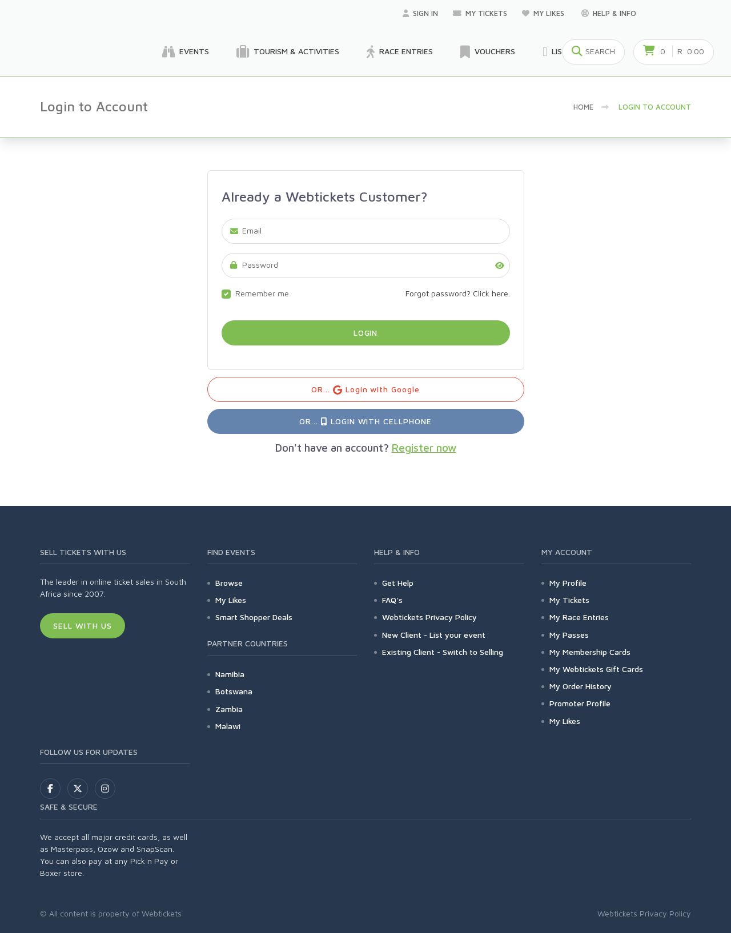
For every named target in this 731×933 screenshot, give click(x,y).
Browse (229, 583)
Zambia (229, 709)
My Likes (544, 13)
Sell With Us (82, 625)
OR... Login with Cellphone (365, 421)
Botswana (233, 691)
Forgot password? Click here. (457, 293)
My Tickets (480, 13)
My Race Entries (579, 617)
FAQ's (392, 600)
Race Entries (400, 52)
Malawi (227, 726)
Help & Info (608, 13)
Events (185, 52)
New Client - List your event (433, 635)
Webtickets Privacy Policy (429, 617)
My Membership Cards (589, 652)
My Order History (580, 686)
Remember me (262, 293)
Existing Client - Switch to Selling (442, 652)
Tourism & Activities (287, 52)
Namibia (229, 674)
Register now (424, 447)
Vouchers (487, 52)
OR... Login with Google (365, 389)
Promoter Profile (579, 703)
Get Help (397, 583)
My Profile (568, 583)
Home (583, 106)
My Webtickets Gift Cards (596, 669)
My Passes (569, 635)
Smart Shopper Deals (253, 617)
